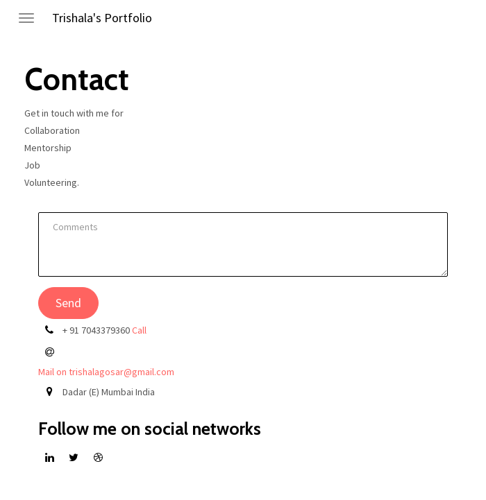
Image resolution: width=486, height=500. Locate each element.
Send (68, 303)
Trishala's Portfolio (102, 18)
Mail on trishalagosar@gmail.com (106, 371)
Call (139, 330)
